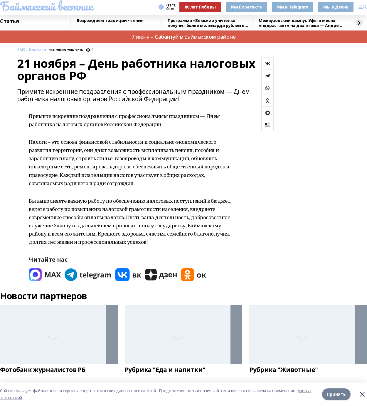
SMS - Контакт (32, 50)
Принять (336, 394)
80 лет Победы (200, 7)
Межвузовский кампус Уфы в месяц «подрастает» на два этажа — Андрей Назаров (300, 23)
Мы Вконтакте (246, 7)
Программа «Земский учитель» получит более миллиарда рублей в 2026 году (206, 23)
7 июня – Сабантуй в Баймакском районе (183, 36)
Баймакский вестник (46, 6)
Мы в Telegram (292, 7)
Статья (9, 21)
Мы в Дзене (335, 7)
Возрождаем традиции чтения (110, 20)
